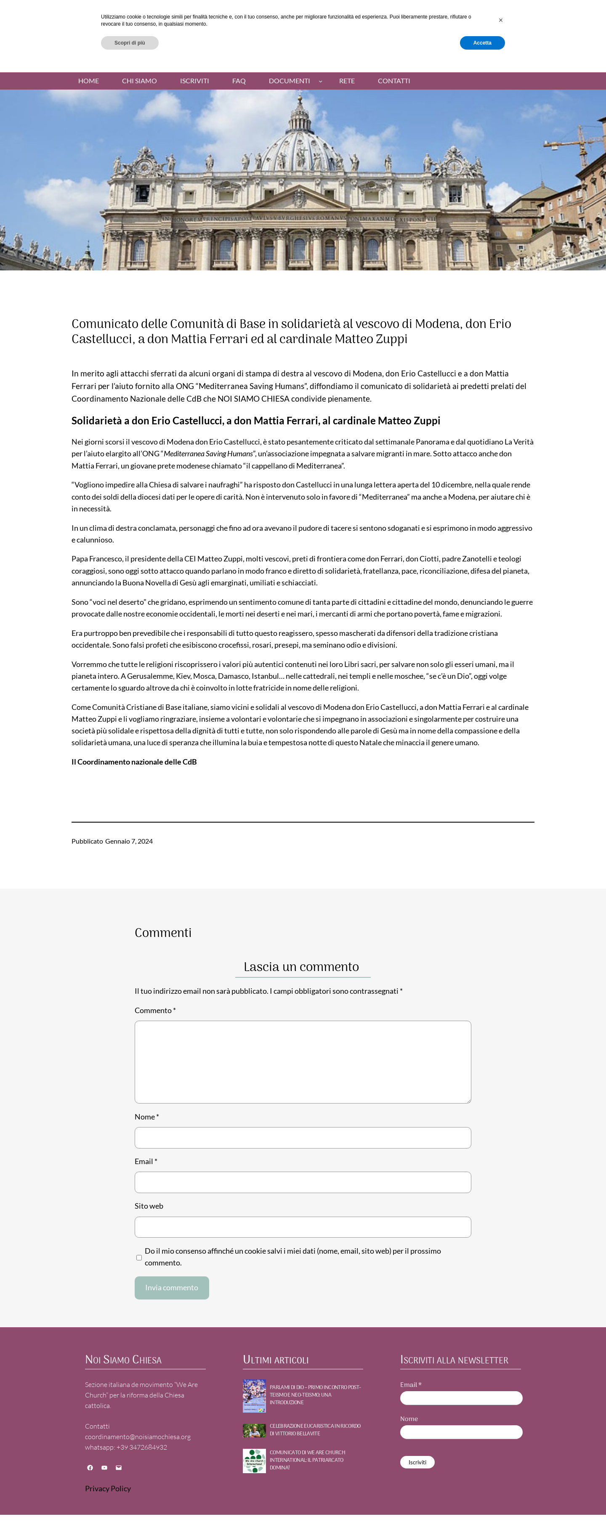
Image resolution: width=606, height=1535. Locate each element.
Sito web (149, 1206)
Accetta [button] (482, 1513)
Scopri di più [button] (129, 1513)
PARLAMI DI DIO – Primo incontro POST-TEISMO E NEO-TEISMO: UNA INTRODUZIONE (315, 1395)
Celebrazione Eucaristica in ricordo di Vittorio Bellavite (315, 1430)
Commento (155, 1010)
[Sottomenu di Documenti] (320, 81)
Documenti (289, 81)
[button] (501, 1490)
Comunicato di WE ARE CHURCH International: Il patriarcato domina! (307, 1460)
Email (146, 1161)
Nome (147, 1116)
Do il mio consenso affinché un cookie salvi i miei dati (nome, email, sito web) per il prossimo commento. (293, 1257)
